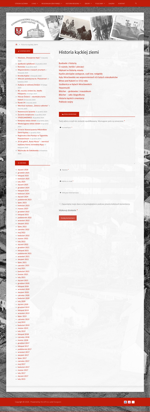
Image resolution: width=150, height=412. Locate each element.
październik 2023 (25, 199)
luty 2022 (21, 241)
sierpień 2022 (23, 223)
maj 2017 (21, 364)
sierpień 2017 (23, 355)
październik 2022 (25, 217)
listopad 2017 (23, 346)
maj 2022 (21, 232)
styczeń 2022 (23, 244)
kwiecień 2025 (23, 178)
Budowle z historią (67, 63)
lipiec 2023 (22, 202)
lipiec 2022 (22, 226)
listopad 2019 (23, 310)
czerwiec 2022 (23, 229)
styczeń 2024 (23, 196)
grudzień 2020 (23, 283)
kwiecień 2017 (23, 367)
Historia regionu (72, 3)
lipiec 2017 (22, 358)
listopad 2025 (23, 175)
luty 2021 (21, 277)
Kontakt (121, 3)
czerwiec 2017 (23, 361)
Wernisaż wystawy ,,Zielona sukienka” (33, 105)
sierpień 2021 (23, 259)
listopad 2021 (23, 250)
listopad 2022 (23, 214)
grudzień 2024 (23, 187)
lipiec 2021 (22, 262)
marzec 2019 (23, 328)
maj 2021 (21, 268)
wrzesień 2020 (24, 289)
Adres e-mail (67, 181)
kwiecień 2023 (23, 205)
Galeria (111, 3)
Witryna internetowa (70, 192)
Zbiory (87, 3)
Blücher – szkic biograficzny (72, 94)
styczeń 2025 (23, 184)
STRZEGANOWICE (25, 117)
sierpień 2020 (23, 292)
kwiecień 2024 (23, 193)
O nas (34, 3)
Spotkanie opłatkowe (26, 63)
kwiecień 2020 (23, 298)
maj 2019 (21, 322)
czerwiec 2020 (23, 295)
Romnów (21, 67)
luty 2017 (21, 373)
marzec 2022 (23, 238)
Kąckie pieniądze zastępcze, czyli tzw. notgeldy (81, 73)
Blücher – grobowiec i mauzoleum (75, 91)
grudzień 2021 (23, 247)
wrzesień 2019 (24, 313)
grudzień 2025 (23, 172)
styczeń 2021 (23, 280)
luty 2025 (21, 181)
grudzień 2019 (23, 307)
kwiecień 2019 (23, 325)
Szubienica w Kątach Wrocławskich (75, 84)
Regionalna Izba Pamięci (51, 3)
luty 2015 (21, 379)
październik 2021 (25, 253)
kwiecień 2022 (23, 235)
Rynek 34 (21, 102)
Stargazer (57, 402)
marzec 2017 (23, 370)
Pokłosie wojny (66, 101)
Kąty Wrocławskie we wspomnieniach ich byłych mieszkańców (88, 77)
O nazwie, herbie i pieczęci (71, 66)
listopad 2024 (23, 190)
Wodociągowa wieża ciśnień (29, 123)
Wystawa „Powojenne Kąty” (29, 58)
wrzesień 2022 (24, 220)
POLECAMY (99, 3)
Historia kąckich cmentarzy (71, 98)
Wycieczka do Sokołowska (28, 150)
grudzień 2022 (23, 211)
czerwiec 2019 (23, 319)
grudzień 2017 (23, 343)
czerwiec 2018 (23, 337)
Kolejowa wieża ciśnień (27, 120)
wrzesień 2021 (24, 256)
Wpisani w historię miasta (71, 70)
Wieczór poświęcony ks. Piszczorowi (32, 78)
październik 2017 (25, 349)
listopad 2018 (23, 334)
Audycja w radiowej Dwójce (29, 85)
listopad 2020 (23, 286)
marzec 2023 (23, 208)
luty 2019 (21, 331)
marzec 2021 (23, 274)
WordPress (45, 402)
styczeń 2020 (23, 304)
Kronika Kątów (23, 76)
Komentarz (67, 127)
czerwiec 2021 (23, 265)
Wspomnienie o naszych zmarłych (31, 70)
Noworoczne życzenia (26, 111)
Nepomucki (64, 87)
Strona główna (21, 3)
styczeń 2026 (23, 169)
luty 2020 (21, 301)
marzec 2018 (23, 340)
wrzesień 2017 (24, 352)
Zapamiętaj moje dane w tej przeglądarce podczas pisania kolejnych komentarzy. (96, 204)
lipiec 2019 (22, 316)
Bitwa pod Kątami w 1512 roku (73, 80)
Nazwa (65, 170)
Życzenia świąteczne (26, 114)
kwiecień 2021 (23, 271)
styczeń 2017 (23, 376)
